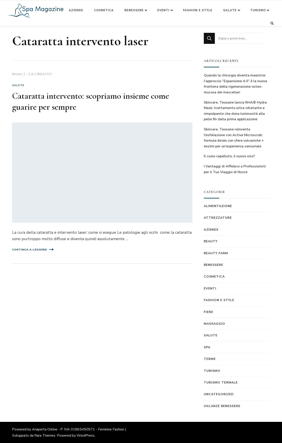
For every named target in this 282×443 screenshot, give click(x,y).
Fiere (208, 312)
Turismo (258, 10)
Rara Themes (44, 435)
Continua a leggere (33, 249)
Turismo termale (221, 382)
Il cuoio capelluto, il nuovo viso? (229, 156)
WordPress (86, 435)
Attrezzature (218, 218)
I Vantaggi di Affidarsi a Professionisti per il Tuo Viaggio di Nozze (235, 169)
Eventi (163, 10)
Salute (230, 10)
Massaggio (214, 324)
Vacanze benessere (222, 406)
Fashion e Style (197, 10)
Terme (210, 359)
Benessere (134, 10)
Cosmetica (104, 10)
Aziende (76, 10)
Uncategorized (219, 394)
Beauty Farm (216, 253)
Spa (207, 347)
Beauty (210, 241)
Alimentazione (218, 206)
